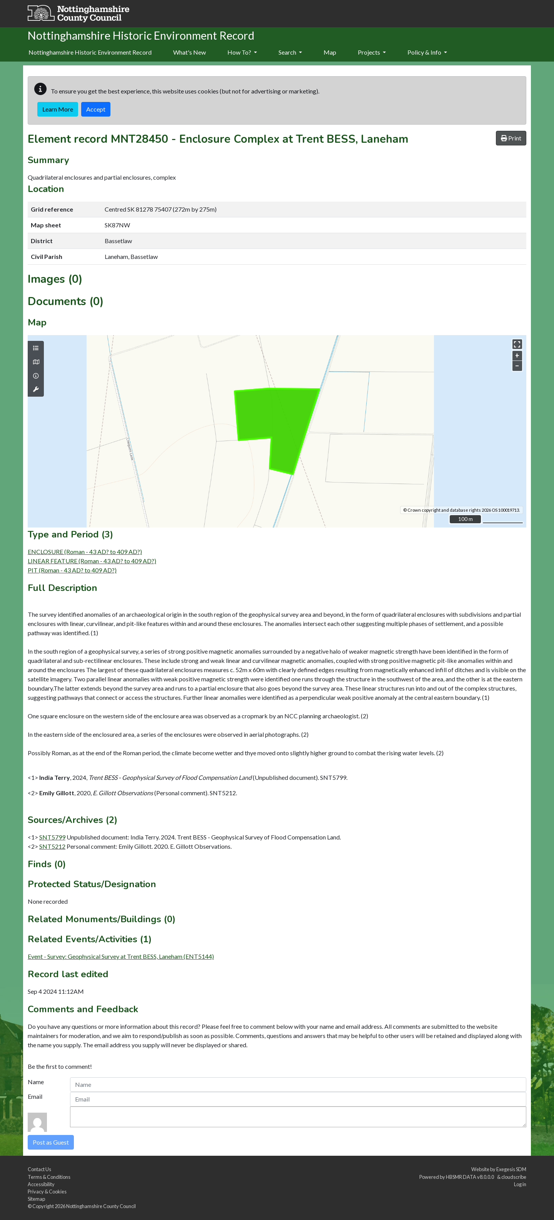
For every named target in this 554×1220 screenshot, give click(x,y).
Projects (372, 52)
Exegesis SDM (511, 1169)
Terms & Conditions (49, 1177)
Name (36, 1081)
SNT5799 (52, 837)
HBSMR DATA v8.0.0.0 (471, 1177)
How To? (242, 52)
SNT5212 (52, 846)
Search (290, 52)
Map (330, 52)
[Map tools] (35, 389)
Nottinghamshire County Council (101, 1206)
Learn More (57, 109)
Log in (520, 1184)
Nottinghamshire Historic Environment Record (90, 52)
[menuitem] (189, 53)
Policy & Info (427, 52)
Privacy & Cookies (47, 1191)
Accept (95, 109)
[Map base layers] (35, 362)
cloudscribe (513, 1177)
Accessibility (41, 1184)
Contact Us (39, 1169)
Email (35, 1096)
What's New (189, 52)
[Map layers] (35, 348)
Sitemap (36, 1199)
